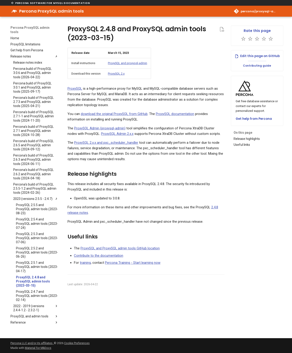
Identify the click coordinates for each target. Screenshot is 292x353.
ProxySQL (75, 88)
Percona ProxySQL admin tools (30, 30)
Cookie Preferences (77, 343)
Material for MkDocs (38, 348)
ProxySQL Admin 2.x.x (117, 134)
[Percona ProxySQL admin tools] (14, 11)
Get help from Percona (254, 119)
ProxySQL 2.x (116, 73)
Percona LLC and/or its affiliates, (32, 343)
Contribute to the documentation (98, 256)
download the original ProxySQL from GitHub (114, 114)
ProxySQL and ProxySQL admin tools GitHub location (120, 248)
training (85, 263)
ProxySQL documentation (175, 114)
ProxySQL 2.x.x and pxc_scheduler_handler (106, 143)
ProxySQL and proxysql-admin (127, 63)
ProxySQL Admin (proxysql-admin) (99, 128)
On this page (243, 132)
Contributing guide (257, 66)
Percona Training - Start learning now (132, 263)
